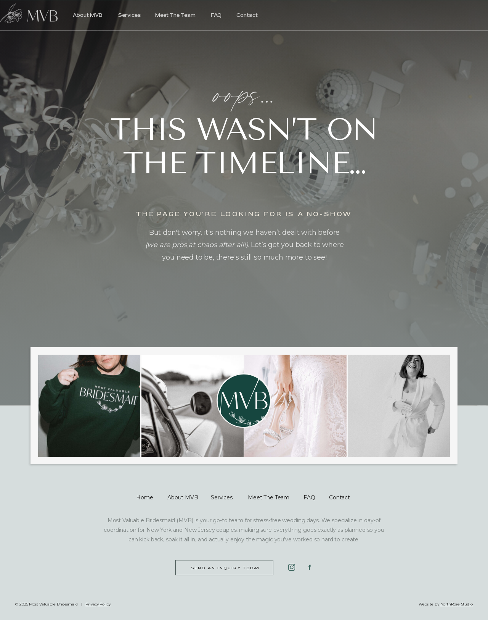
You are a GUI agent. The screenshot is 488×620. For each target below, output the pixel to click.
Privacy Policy (98, 604)
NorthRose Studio (456, 604)
